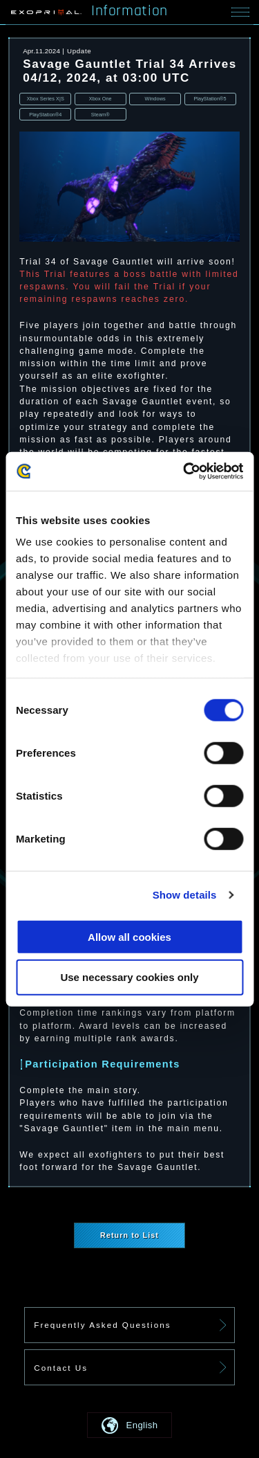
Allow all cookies (129, 936)
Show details (185, 895)
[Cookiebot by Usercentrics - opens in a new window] (184, 471)
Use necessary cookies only (129, 977)
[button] (130, 1425)
